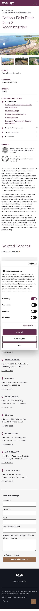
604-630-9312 (7, 408)
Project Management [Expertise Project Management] (12, 128)
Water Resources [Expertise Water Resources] (10, 132)
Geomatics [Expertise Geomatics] (8, 136)
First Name (6, 500)
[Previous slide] (4, 44)
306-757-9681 (7, 426)
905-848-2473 (7, 463)
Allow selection (19, 339)
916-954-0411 (7, 371)
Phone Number (8, 526)
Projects (9, 10)
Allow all (19, 332)
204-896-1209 (7, 352)
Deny (19, 345)
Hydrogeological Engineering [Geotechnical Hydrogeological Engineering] (15, 114)
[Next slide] (35, 44)
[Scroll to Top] (33, 601)
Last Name (6, 509)
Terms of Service (19, 593)
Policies (5, 601)
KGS (3, 10)
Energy (4, 91)
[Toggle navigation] (35, 3)
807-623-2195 (7, 481)
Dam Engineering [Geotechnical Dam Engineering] (11, 118)
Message (6, 535)
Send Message (18, 559)
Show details (28, 326)
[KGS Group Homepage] (8, 3)
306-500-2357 (7, 444)
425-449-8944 (7, 389)
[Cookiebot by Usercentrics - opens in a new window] (28, 264)
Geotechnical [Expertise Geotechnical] (9, 101)
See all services (10, 251)
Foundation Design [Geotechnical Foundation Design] (12, 111)
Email (5, 518)
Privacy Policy (6, 593)
